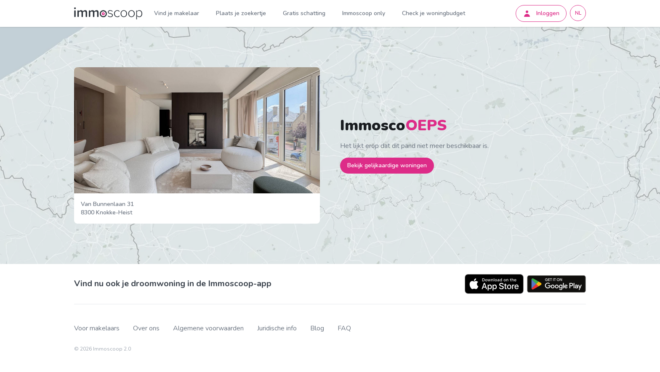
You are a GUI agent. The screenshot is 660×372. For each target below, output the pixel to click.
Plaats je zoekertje (241, 13)
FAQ (344, 328)
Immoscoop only (363, 13)
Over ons (146, 328)
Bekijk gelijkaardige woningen (387, 165)
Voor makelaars (97, 328)
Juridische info (277, 328)
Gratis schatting (304, 13)
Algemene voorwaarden (208, 328)
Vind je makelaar (176, 13)
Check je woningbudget (433, 13)
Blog (317, 328)
